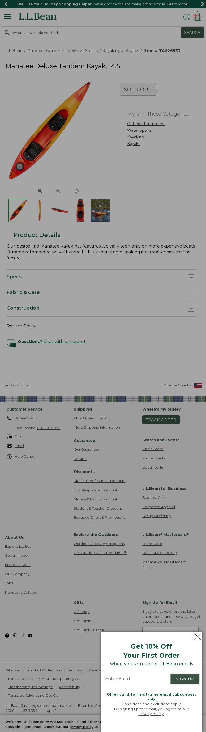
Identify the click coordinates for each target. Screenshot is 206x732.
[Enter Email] (137, 679)
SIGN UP (185, 678)
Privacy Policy (151, 714)
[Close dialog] (196, 636)
